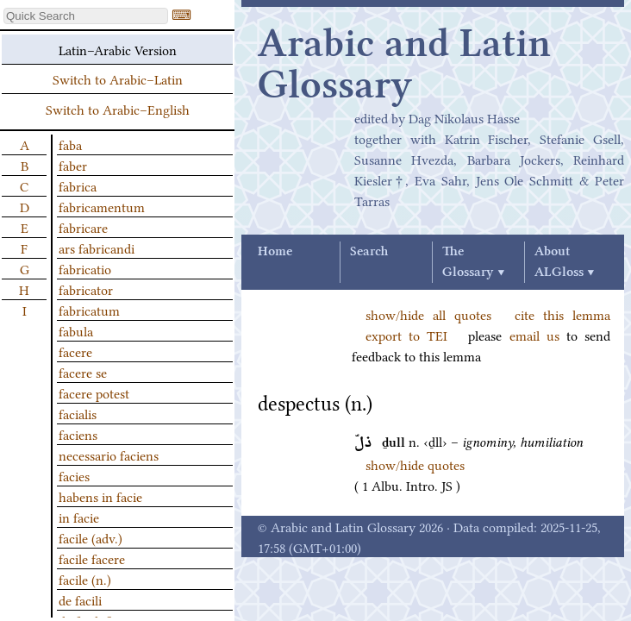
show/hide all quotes (428, 313)
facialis (78, 413)
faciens (78, 433)
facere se (83, 371)
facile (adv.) (90, 537)
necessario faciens (109, 454)
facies (74, 475)
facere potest (94, 392)
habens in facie (100, 495)
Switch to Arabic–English (118, 108)
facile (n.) (85, 578)
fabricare (83, 226)
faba (70, 144)
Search (369, 251)
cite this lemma (562, 313)
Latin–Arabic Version (118, 49)
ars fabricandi (96, 247)
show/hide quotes (415, 464)
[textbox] (85, 16)
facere (75, 351)
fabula (76, 330)
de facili (80, 599)
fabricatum (89, 309)
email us (534, 334)
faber (73, 164)
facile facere (92, 558)
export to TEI (406, 334)
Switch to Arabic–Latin (118, 78)
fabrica (78, 185)
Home (275, 251)
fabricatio (85, 268)
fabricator (86, 288)
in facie (79, 516)
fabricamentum (102, 206)
